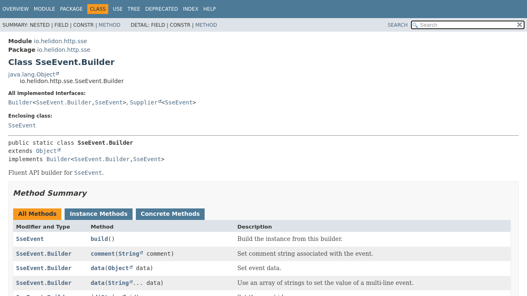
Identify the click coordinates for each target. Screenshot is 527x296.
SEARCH (398, 25)
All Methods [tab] (37, 213)
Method (110, 25)
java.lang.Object (31, 74)
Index (190, 9)
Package (71, 9)
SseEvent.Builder (63, 102)
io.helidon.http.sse (60, 41)
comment (103, 253)
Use (118, 9)
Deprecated (161, 9)
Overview (15, 9)
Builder (20, 102)
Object (46, 151)
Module (44, 9)
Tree (134, 9)
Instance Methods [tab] (98, 213)
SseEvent (109, 102)
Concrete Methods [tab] (170, 213)
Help (209, 9)
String (129, 253)
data (98, 268)
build (99, 239)
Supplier (144, 102)
